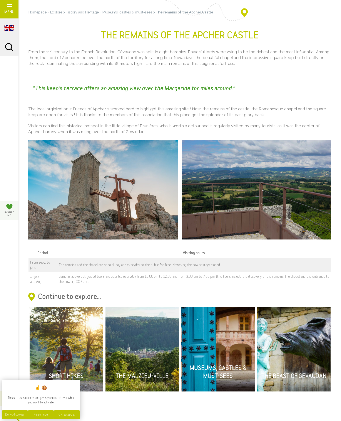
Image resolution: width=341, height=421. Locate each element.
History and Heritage (82, 12)
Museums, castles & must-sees (127, 12)
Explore (56, 12)
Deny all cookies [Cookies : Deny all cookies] (15, 414)
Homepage (37, 12)
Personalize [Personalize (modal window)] (41, 414)
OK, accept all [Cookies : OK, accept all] (67, 414)
